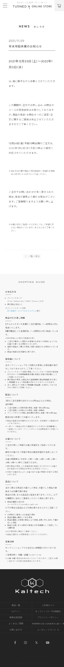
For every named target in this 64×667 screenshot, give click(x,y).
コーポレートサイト (48, 629)
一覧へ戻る (32, 257)
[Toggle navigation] (5, 5)
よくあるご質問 (16, 623)
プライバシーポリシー (48, 617)
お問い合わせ (16, 629)
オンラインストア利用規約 (48, 611)
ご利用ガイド (48, 605)
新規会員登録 (16, 617)
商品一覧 (16, 605)
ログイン (16, 611)
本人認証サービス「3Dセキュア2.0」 (22, 311)
